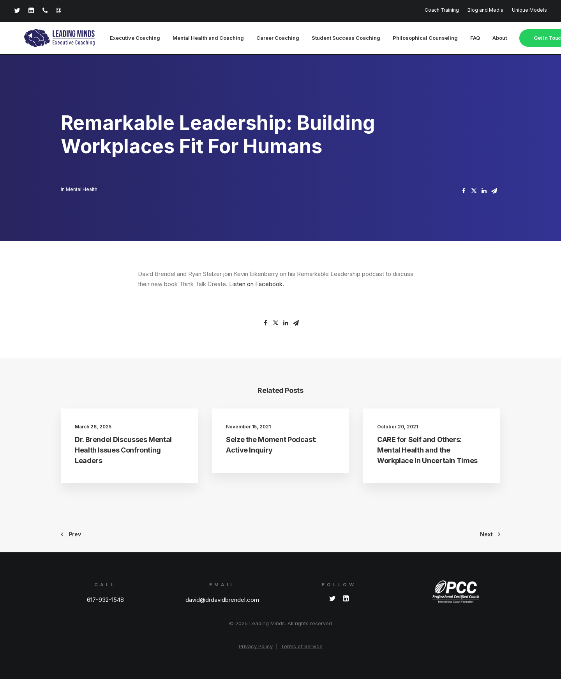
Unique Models (529, 10)
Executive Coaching (120, 38)
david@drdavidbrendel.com (222, 599)
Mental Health (81, 190)
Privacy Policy (256, 646)
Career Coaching (263, 38)
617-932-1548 (105, 599)
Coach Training (442, 10)
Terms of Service (302, 646)
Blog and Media (485, 10)
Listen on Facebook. (256, 284)
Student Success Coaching (331, 38)
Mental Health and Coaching (193, 38)
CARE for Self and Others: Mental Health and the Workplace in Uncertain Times (427, 450)
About (485, 38)
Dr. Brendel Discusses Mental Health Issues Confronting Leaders (123, 450)
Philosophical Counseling (410, 38)
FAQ (460, 38)
